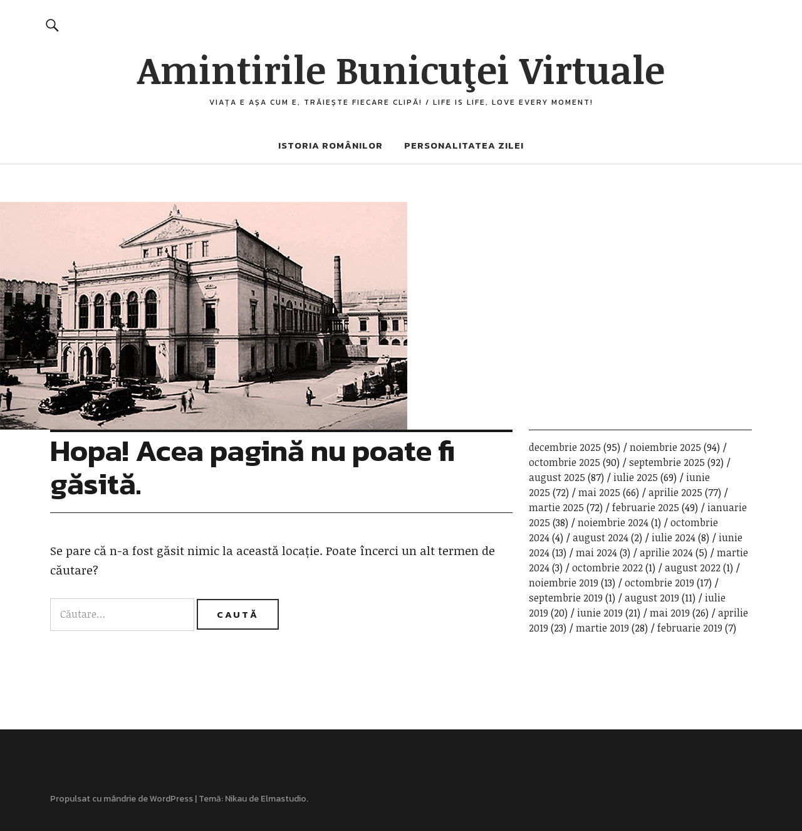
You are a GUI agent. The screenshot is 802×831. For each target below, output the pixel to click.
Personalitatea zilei (464, 145)
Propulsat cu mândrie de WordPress (121, 798)
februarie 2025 (645, 507)
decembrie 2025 (565, 447)
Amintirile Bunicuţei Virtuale (401, 69)
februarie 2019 (689, 628)
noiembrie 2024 (613, 522)
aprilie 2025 (675, 492)
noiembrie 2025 (665, 447)
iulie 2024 (673, 537)
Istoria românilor (330, 145)
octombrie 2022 (607, 567)
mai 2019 (670, 613)
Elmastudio (283, 798)
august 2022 (693, 567)
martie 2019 (602, 628)
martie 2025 (556, 507)
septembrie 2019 (566, 598)
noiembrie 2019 (563, 583)
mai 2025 (599, 492)
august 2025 (557, 477)
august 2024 (600, 537)
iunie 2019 (600, 613)
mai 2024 (596, 552)
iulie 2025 (635, 477)
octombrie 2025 (564, 462)
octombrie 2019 (659, 583)
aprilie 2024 (666, 552)
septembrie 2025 (667, 462)
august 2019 (652, 598)
